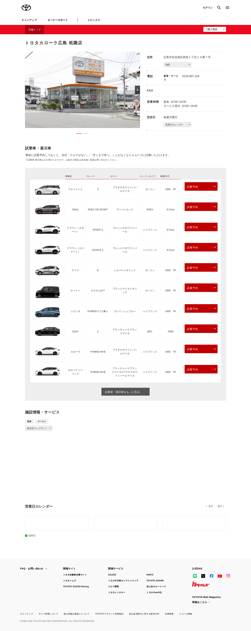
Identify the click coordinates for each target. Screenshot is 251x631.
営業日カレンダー (177, 124)
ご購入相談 (211, 29)
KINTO (149, 575)
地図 (177, 64)
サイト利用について (48, 614)
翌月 (220, 506)
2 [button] (84, 134)
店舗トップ (34, 29)
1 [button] (77, 134)
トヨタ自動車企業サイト (75, 575)
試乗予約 (201, 186)
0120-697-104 (190, 76)
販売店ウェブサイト (40, 428)
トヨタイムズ (69, 580)
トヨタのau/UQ (154, 592)
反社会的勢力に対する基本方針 (144, 614)
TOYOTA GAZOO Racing (76, 586)
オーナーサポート (58, 20)
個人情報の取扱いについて (77, 614)
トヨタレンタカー (116, 592)
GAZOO (112, 575)
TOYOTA (26, 7)
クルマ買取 (113, 586)
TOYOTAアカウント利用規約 (109, 614)
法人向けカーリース (156, 586)
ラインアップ (29, 20)
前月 (211, 506)
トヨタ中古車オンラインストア (123, 580)
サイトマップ (26, 614)
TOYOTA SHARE (155, 580)
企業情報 (169, 614)
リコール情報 (185, 614)
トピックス (94, 20)
